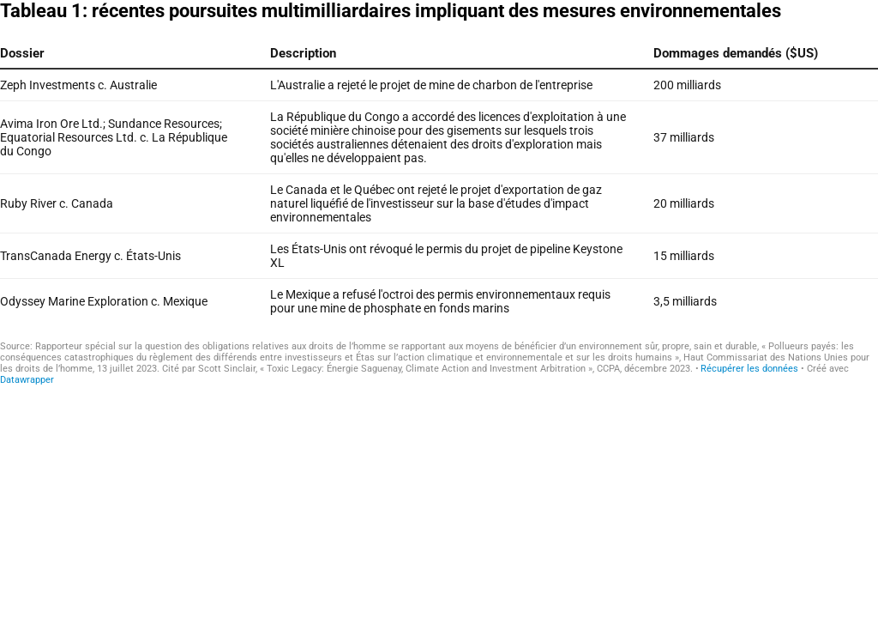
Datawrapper (27, 379)
